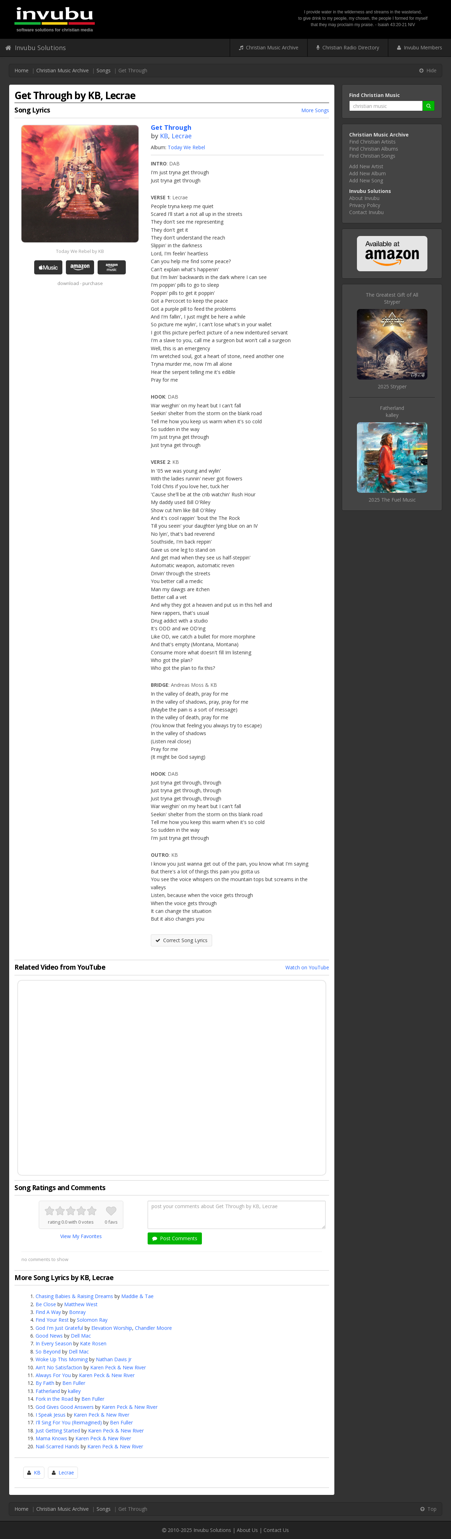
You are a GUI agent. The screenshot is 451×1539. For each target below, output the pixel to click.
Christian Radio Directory (347, 47)
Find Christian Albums (373, 148)
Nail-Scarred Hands (57, 1446)
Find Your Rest (52, 1319)
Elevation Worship (111, 1328)
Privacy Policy (364, 205)
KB (164, 136)
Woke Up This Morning (62, 1359)
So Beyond (48, 1351)
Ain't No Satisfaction (59, 1367)
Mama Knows (51, 1438)
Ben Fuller (73, 1383)
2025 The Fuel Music (392, 499)
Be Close (46, 1304)
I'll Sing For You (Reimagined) (69, 1422)
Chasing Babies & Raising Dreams (74, 1296)
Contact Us (276, 1530)
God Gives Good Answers (65, 1407)
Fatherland (48, 1391)
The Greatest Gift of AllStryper (392, 298)
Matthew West (81, 1304)
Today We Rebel (186, 147)
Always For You (53, 1375)
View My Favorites (81, 1236)
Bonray (77, 1312)
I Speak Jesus (51, 1414)
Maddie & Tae (137, 1296)
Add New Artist (366, 166)
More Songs (315, 110)
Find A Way (48, 1312)
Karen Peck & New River (118, 1367)
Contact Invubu (366, 212)
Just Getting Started (58, 1430)
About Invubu (364, 198)
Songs (104, 70)
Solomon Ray (92, 1319)
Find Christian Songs (372, 155)
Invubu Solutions (35, 47)
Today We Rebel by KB (80, 251)
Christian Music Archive (268, 47)
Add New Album (367, 173)
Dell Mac (81, 1335)
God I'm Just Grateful (59, 1328)
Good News (49, 1335)
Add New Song (366, 180)
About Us (247, 1530)
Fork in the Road (54, 1398)
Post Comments (174, 1238)
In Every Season (54, 1343)
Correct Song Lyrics (181, 940)
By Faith (45, 1383)
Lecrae (182, 136)
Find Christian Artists (372, 141)
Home (21, 70)
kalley (74, 1391)
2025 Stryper (392, 386)
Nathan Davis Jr (113, 1359)
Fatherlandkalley (392, 411)
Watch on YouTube (307, 967)
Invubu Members (419, 47)
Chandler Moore (153, 1328)
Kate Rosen (93, 1343)
